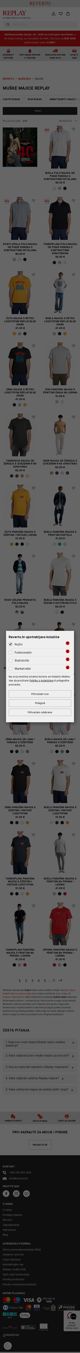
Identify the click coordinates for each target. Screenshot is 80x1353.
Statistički (22, 660)
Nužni (19, 644)
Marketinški (23, 669)
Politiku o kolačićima (41, 680)
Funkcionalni (23, 652)
